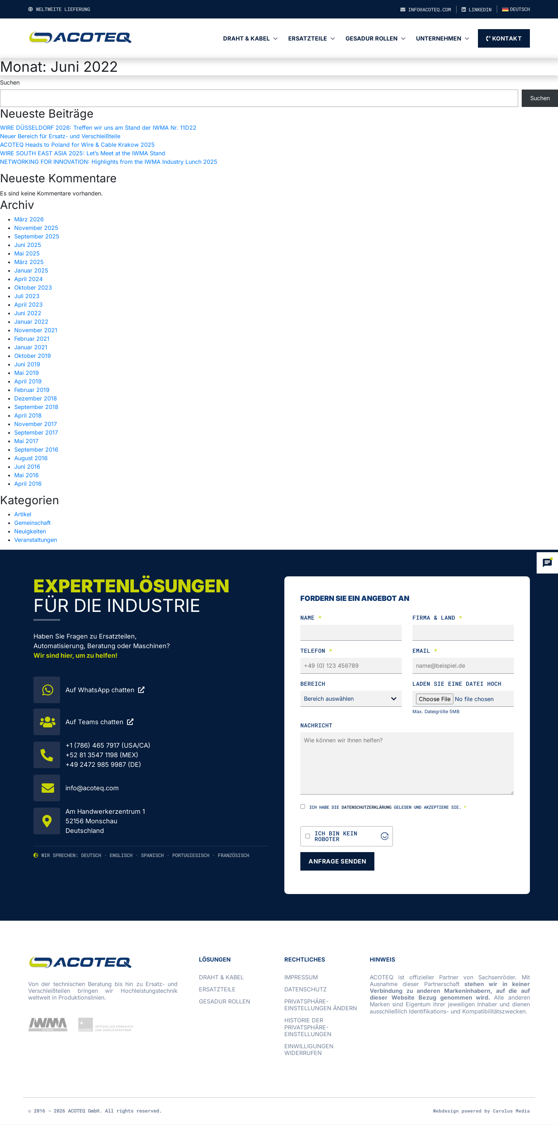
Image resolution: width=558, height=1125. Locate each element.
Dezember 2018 (35, 398)
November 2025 (36, 227)
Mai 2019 (26, 372)
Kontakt (504, 38)
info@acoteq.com (425, 9)
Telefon (316, 650)
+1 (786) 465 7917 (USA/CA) (108, 745)
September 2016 (36, 449)
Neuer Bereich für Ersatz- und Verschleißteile (60, 136)
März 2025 (29, 261)
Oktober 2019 (32, 355)
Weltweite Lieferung (59, 9)
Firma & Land (437, 617)
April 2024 (28, 278)
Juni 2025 (27, 244)
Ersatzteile (307, 38)
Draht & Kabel (246, 38)
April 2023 (28, 304)
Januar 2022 (31, 321)
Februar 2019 (31, 389)
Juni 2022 (27, 313)
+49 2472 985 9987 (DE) (103, 764)
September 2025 (36, 236)
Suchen (10, 82)
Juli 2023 (27, 296)
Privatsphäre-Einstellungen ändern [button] (320, 1005)
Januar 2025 (31, 270)
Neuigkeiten (30, 531)
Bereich (312, 683)
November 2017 (35, 423)
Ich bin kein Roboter (336, 836)
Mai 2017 (26, 441)
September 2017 (36, 432)
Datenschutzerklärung (366, 807)
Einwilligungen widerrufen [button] (308, 1050)
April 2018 (28, 415)
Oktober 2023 (33, 287)
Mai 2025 (27, 253)
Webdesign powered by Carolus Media (481, 1111)
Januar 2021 (30, 347)
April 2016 (28, 483)
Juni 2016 (27, 466)
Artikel (22, 514)
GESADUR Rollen (372, 38)
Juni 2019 (27, 364)
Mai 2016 (26, 475)
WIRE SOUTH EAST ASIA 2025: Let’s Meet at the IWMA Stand (82, 153)
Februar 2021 (31, 338)
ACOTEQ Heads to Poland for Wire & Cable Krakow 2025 (77, 144)
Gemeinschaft (32, 522)
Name (311, 617)
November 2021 (35, 330)
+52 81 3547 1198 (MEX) (101, 755)
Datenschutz (305, 989)
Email (424, 650)
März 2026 (29, 219)
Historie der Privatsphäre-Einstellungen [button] (307, 1027)
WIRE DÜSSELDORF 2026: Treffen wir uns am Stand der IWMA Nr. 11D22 (98, 127)
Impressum (301, 977)
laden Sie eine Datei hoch (456, 683)
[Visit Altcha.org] (385, 836)
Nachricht (316, 725)
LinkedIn (476, 9)
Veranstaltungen (35, 539)
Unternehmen (438, 38)
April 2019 (28, 381)
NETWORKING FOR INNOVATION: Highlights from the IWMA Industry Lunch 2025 (108, 161)
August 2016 (31, 458)
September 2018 (36, 406)
